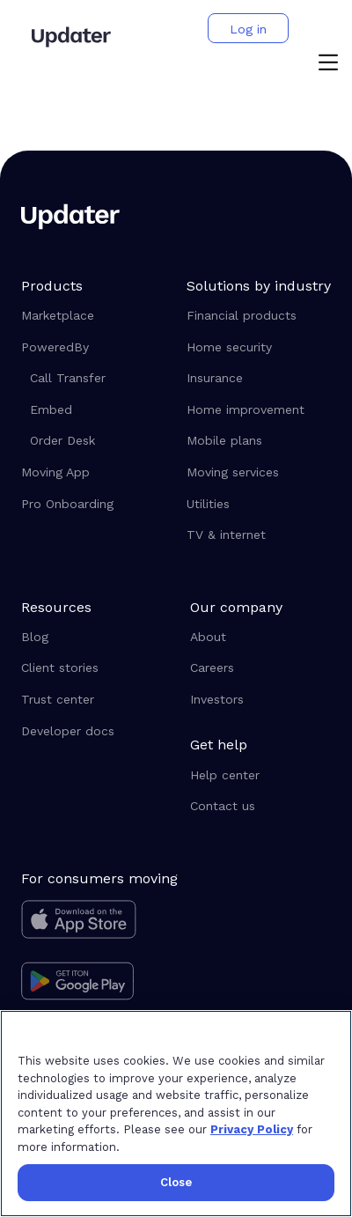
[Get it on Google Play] (99, 984)
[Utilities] (259, 504)
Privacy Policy (251, 1129)
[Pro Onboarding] (91, 504)
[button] (328, 64)
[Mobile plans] (259, 441)
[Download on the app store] (99, 924)
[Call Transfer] (96, 379)
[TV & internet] (259, 535)
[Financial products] (259, 316)
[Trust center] (91, 700)
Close (176, 1182)
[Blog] (91, 637)
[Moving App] (91, 473)
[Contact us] (260, 806)
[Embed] (96, 410)
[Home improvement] (259, 410)
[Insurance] (259, 379)
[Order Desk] (96, 441)
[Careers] (260, 668)
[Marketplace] (91, 316)
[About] (260, 637)
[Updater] (71, 37)
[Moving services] (259, 473)
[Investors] (260, 700)
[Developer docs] (91, 732)
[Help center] (260, 776)
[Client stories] (91, 668)
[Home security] (259, 348)
